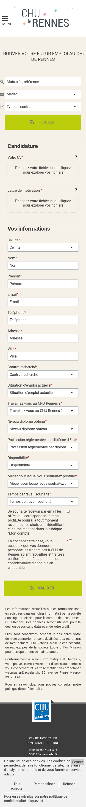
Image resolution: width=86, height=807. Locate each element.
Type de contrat (19, 107)
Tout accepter (17, 786)
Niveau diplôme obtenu (28, 429)
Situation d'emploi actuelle (31, 392)
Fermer (77, 762)
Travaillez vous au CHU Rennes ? (36, 411)
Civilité (15, 247)
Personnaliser (44, 784)
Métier (12, 94)
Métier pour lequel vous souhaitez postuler (41, 483)
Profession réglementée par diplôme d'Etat (41, 447)
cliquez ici (35, 801)
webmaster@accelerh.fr (22, 672)
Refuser (69, 784)
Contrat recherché (24, 374)
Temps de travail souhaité (30, 501)
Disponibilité (20, 465)
